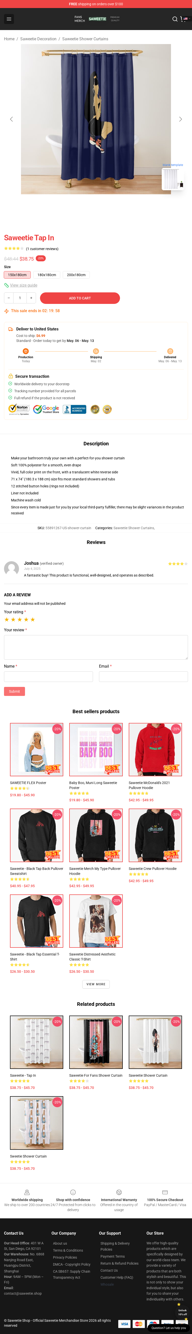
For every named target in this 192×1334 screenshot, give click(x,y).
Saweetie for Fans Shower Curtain (95, 1075)
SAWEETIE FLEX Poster (28, 783)
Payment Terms (112, 1256)
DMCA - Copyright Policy (71, 1264)
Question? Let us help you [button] (169, 1328)
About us (60, 1243)
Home (9, 39)
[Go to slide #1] (83, 205)
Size (7, 267)
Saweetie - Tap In (23, 1075)
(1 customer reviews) (42, 249)
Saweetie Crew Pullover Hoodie (152, 869)
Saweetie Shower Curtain (148, 1075)
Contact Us (109, 1270)
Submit (14, 691)
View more (96, 984)
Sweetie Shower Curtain (28, 1156)
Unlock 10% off (182, 1312)
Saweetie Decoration (38, 39)
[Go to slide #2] (109, 205)
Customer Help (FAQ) (116, 1277)
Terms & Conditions (68, 1250)
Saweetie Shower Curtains (85, 39)
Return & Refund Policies (119, 1263)
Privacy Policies (65, 1257)
